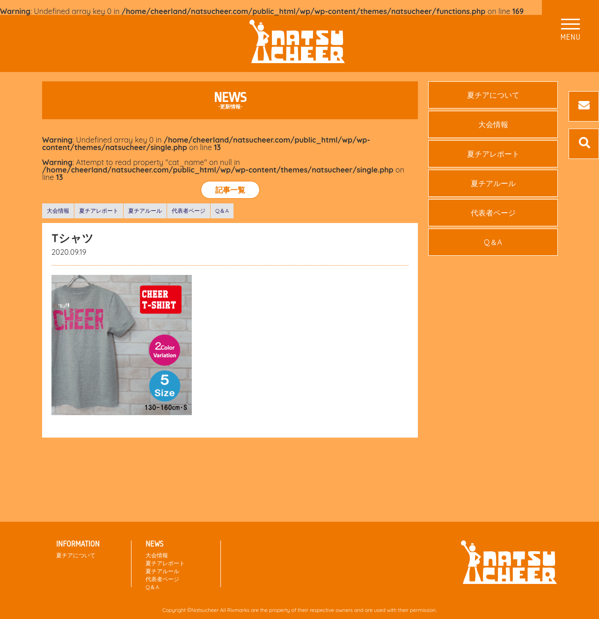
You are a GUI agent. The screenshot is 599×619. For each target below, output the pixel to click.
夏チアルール (145, 210)
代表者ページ (188, 210)
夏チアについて (493, 95)
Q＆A (222, 210)
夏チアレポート (98, 210)
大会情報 (58, 210)
